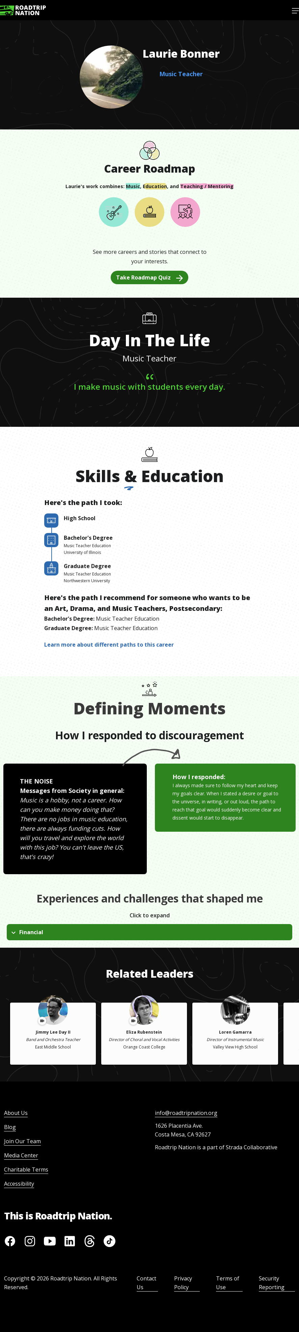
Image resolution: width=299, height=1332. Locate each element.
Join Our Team (22, 1141)
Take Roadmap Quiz (149, 277)
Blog (10, 1127)
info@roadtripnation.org (186, 1113)
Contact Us (146, 1283)
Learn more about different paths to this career (109, 644)
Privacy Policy (183, 1283)
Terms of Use (227, 1283)
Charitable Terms (26, 1169)
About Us (16, 1113)
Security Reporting (271, 1283)
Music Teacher (181, 74)
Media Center (21, 1155)
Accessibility (19, 1183)
